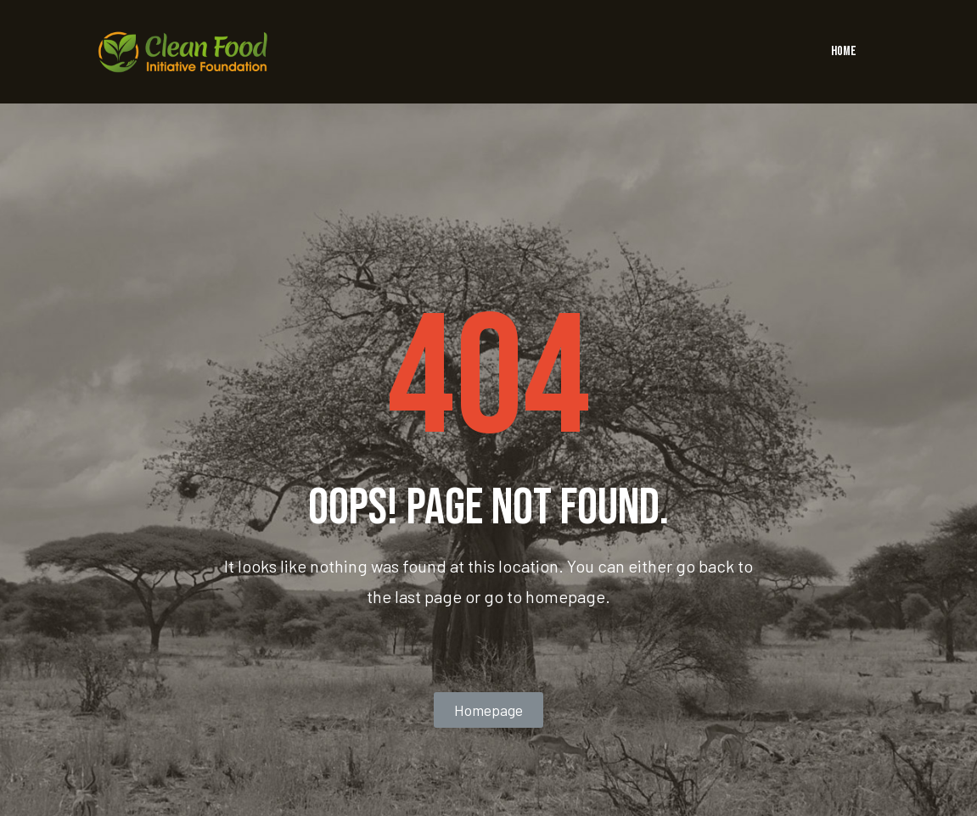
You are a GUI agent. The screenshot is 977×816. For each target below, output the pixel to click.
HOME (843, 51)
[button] (488, 710)
